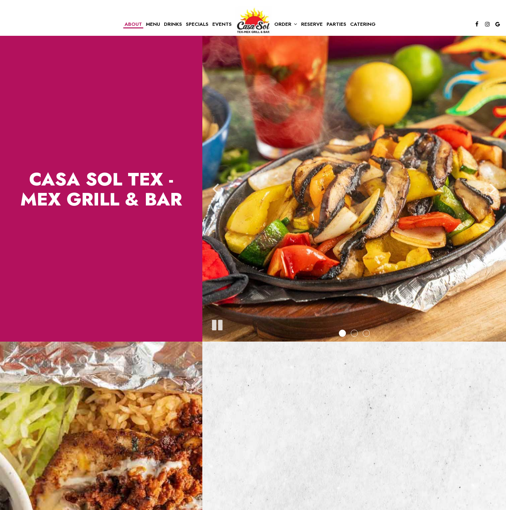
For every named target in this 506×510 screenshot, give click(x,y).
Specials (197, 24)
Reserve (312, 24)
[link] (253, 20)
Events (222, 24)
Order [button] (285, 24)
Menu (153, 24)
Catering (363, 24)
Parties (336, 24)
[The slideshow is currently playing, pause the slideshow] (217, 324)
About (133, 24)
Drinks (173, 24)
